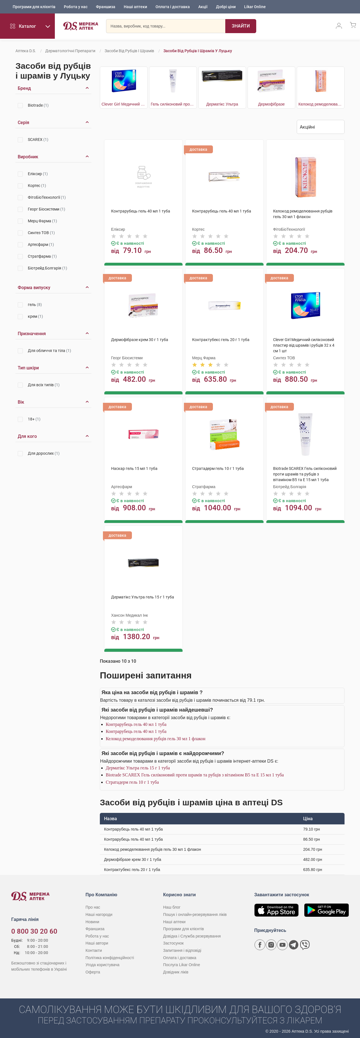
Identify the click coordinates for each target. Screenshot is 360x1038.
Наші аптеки (135, 7)
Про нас (93, 906)
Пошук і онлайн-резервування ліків (195, 913)
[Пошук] (240, 27)
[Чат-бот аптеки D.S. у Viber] (304, 943)
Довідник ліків (175, 970)
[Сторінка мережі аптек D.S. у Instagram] (271, 943)
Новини (92, 920)
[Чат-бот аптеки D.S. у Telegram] (293, 943)
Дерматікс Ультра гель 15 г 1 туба (138, 766)
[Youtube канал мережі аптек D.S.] (282, 943)
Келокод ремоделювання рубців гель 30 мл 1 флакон (155, 737)
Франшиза (105, 7)
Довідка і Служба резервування (192, 935)
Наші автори (97, 942)
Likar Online (255, 7)
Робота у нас (75, 7)
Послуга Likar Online (181, 963)
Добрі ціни (226, 7)
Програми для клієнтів (34, 7)
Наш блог (172, 906)
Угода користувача (102, 963)
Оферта (93, 970)
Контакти (94, 949)
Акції (203, 7)
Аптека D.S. (25, 51)
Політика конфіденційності (110, 956)
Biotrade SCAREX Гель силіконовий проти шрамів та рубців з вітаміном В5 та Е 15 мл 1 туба (195, 773)
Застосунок (173, 942)
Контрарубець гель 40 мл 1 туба (136, 723)
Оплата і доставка (173, 7)
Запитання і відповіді (182, 949)
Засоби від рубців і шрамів (129, 51)
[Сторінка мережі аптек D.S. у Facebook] (260, 943)
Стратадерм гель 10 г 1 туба (132, 781)
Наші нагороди (99, 913)
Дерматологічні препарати (70, 51)
